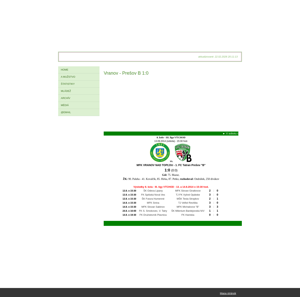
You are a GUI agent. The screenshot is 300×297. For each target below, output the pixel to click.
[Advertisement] (171, 105)
